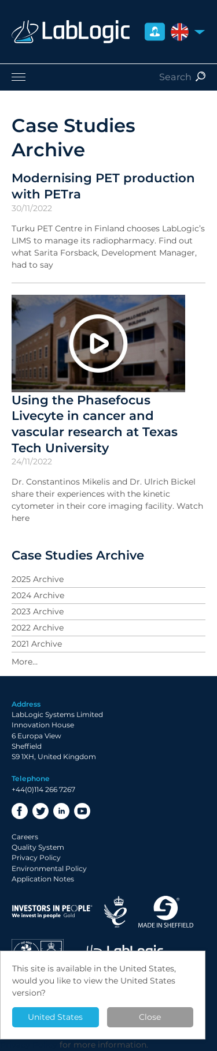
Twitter (40, 811)
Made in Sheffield (166, 912)
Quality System (38, 847)
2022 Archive (38, 627)
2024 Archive (38, 595)
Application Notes (43, 878)
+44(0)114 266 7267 (43, 789)
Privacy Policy (36, 857)
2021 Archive (37, 644)
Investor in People (52, 912)
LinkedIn (61, 811)
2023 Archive (38, 611)
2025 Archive (38, 579)
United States (55, 1017)
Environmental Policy (49, 868)
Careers (25, 836)
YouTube (82, 811)
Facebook (20, 811)
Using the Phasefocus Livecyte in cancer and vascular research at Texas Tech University (95, 423)
